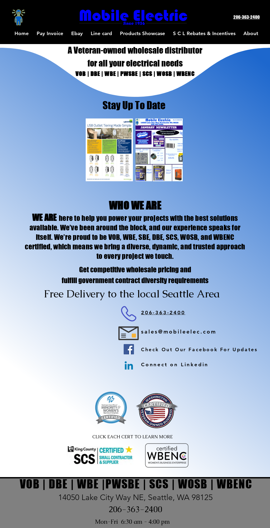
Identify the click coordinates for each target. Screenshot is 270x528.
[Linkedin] (129, 366)
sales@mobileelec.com (178, 332)
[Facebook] (129, 349)
